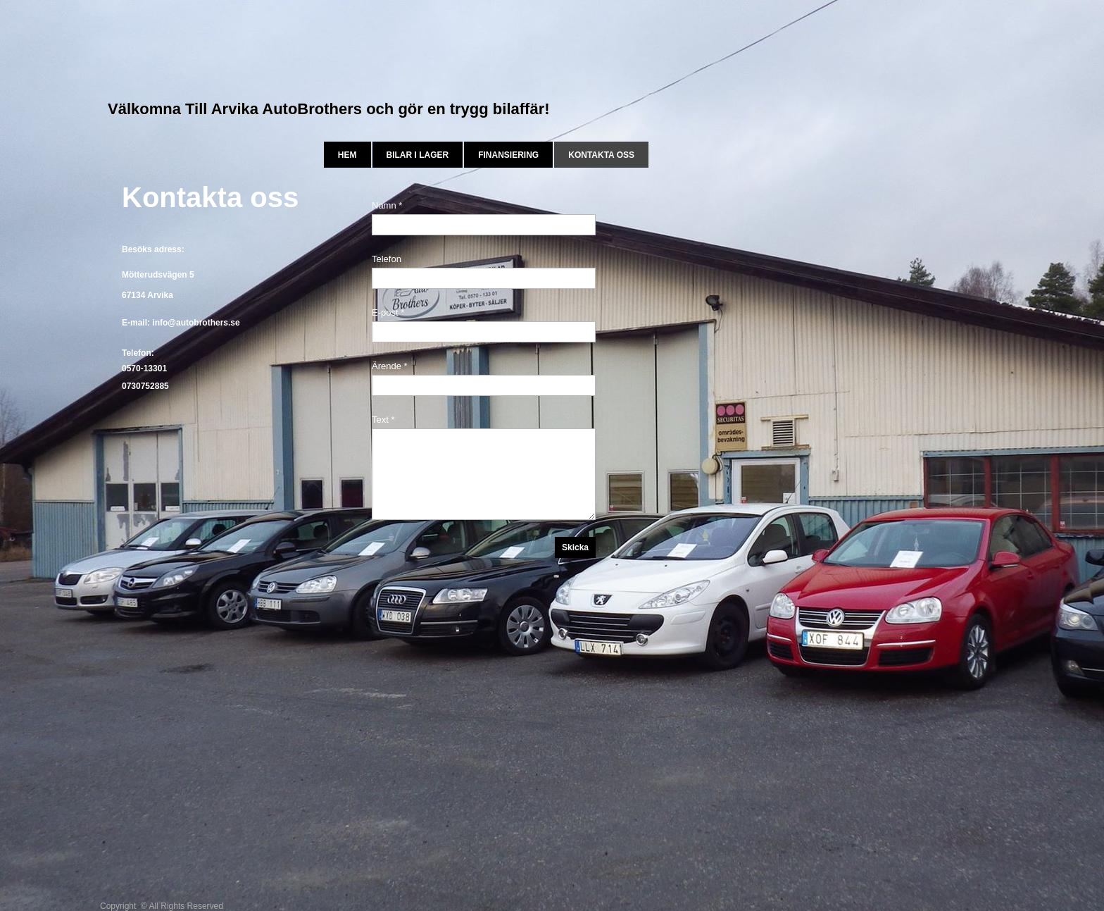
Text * (383, 419)
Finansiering (508, 155)
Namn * (387, 205)
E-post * (388, 312)
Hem (347, 155)
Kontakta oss (601, 155)
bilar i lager (418, 155)
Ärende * (390, 366)
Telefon (386, 259)
